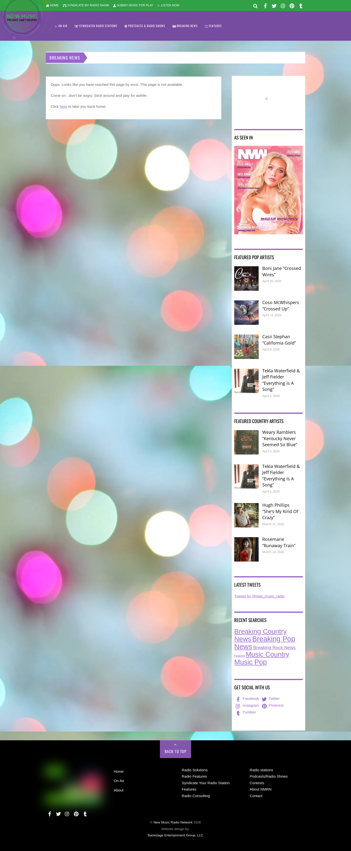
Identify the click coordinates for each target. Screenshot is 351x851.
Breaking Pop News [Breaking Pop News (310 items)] (264, 643)
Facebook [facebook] (247, 698)
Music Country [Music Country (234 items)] (267, 654)
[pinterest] (292, 5)
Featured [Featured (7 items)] (239, 655)
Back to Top (175, 751)
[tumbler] (300, 5)
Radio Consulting (196, 796)
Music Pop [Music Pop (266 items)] (250, 662)
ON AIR (61, 26)
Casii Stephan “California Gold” (279, 340)
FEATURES (213, 26)
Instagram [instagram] (247, 705)
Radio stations (261, 770)
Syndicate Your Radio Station (206, 783)
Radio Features (194, 776)
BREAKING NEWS (185, 26)
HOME (52, 5)
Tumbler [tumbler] (245, 712)
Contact (256, 796)
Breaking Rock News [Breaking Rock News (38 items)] (274, 647)
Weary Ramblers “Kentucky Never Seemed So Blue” (279, 438)
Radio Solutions (195, 770)
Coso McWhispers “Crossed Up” (280, 305)
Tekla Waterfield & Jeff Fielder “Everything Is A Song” (281, 380)
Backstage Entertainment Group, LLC (175, 835)
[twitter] (274, 5)
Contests (257, 783)
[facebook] (265, 5)
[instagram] (283, 5)
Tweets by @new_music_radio (259, 596)
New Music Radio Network (173, 822)
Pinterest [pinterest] (272, 705)
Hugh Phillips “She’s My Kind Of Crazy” (280, 511)
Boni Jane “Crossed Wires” (281, 271)
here (63, 106)
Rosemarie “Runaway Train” (278, 542)
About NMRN (260, 789)
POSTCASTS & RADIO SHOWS (145, 26)
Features (189, 789)
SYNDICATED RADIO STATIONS (96, 26)
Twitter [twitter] (270, 698)
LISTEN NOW (168, 5)
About (119, 790)
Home (119, 771)
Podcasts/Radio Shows (269, 776)
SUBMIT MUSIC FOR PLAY (133, 5)
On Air (119, 781)
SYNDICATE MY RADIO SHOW (86, 5)
